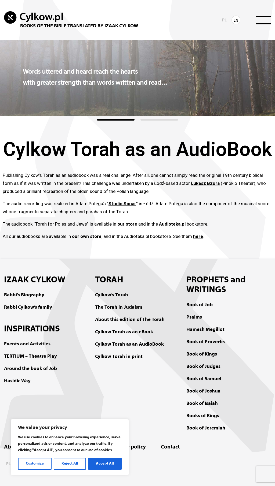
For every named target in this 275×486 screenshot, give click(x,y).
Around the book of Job (30, 368)
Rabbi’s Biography (24, 295)
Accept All (105, 464)
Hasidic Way (17, 381)
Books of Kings (202, 415)
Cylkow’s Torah (111, 295)
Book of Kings (201, 354)
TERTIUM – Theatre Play (30, 356)
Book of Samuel (203, 379)
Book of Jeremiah (205, 428)
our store (127, 224)
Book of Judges (203, 366)
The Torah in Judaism (118, 307)
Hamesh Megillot (205, 329)
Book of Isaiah (202, 403)
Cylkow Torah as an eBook (124, 332)
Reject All (69, 464)
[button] (116, 120)
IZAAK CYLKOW (34, 280)
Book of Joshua (203, 391)
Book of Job (199, 305)
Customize (35, 464)
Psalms (194, 317)
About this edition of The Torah (130, 319)
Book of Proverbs (205, 342)
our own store (87, 236)
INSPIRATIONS (32, 329)
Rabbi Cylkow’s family (28, 307)
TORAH (109, 280)
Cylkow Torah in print (119, 356)
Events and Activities (27, 344)
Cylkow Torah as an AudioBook (129, 344)
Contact (170, 447)
